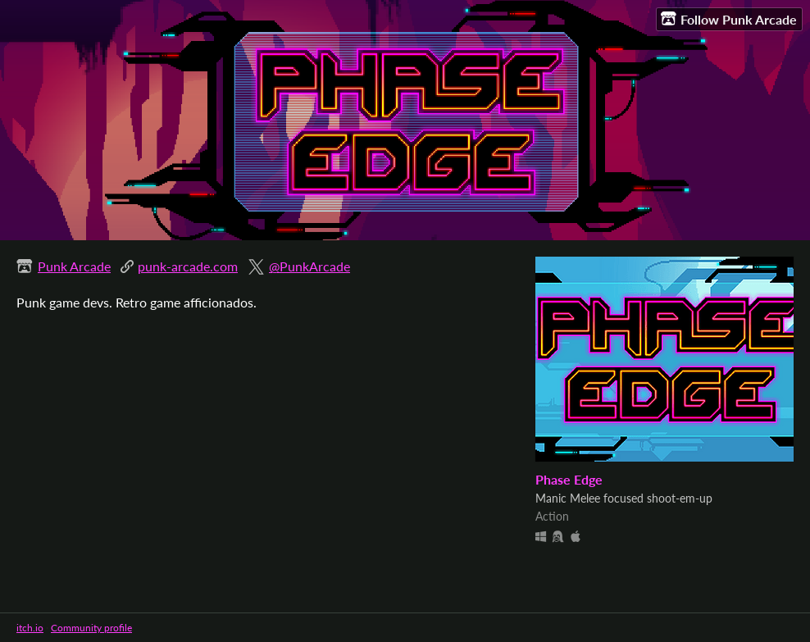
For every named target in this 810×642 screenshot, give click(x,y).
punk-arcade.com (188, 266)
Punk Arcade (74, 266)
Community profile (91, 628)
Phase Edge (569, 479)
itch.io (29, 628)
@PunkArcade (309, 266)
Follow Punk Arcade (729, 19)
